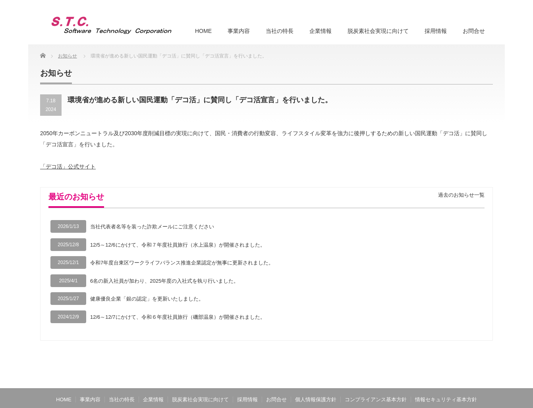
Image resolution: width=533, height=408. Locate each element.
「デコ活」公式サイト (68, 166)
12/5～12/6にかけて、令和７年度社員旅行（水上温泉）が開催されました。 (177, 245)
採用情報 (436, 31)
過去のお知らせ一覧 (461, 195)
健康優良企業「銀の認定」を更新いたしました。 (147, 299)
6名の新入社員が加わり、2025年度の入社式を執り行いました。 (164, 281)
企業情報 (320, 31)
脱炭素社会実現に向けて (378, 31)
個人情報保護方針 (315, 399)
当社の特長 (280, 31)
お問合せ (474, 31)
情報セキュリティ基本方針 (446, 399)
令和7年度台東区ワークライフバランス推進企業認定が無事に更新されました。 (182, 263)
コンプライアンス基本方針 (376, 399)
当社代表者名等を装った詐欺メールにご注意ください (152, 227)
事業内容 (239, 31)
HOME (203, 31)
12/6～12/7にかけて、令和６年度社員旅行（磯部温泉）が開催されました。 (177, 317)
